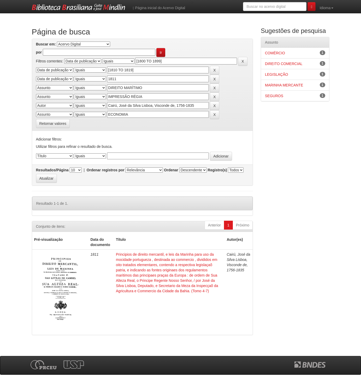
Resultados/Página (52, 170)
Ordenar (171, 170)
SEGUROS (274, 96)
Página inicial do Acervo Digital (159, 8)
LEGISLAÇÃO (276, 74)
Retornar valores (53, 123)
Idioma (326, 8)
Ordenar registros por (106, 170)
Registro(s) (217, 170)
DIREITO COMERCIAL (284, 64)
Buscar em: (46, 44)
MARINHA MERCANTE (284, 85)
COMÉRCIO (275, 53)
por (39, 52)
